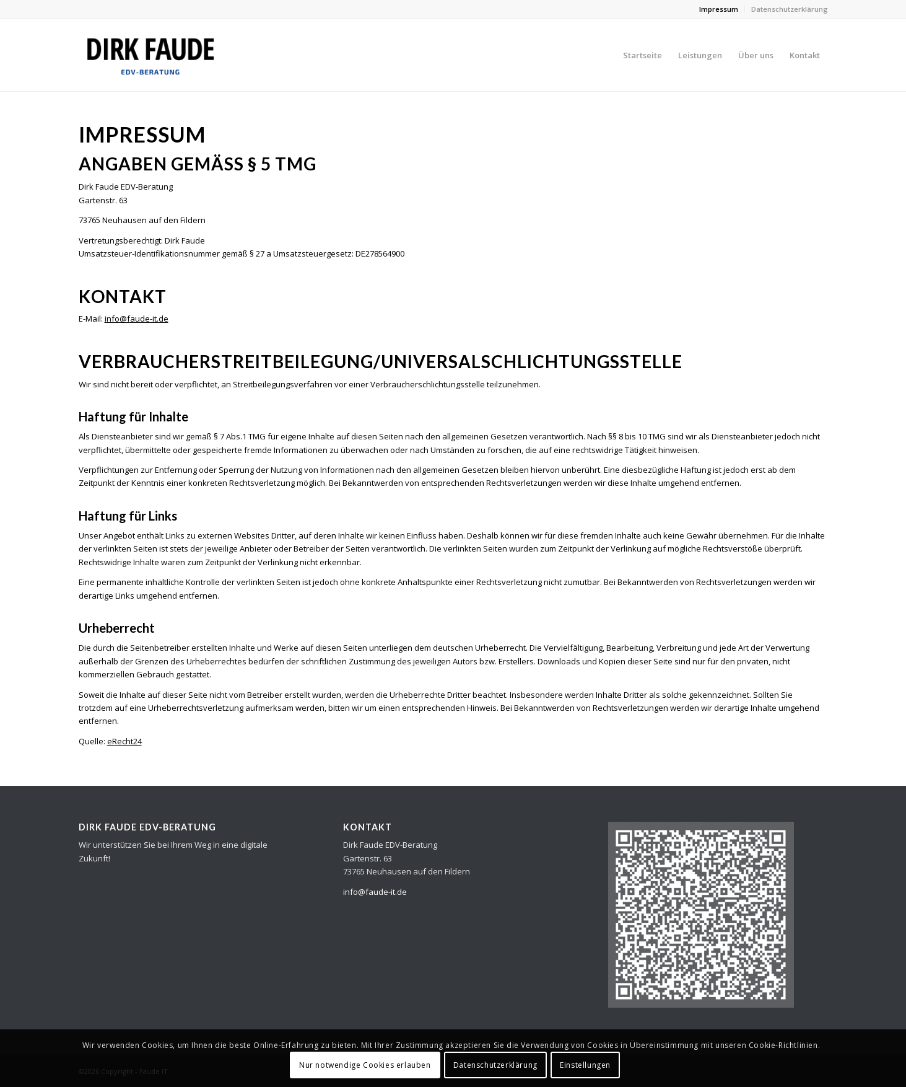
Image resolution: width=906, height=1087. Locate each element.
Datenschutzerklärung (789, 9)
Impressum (718, 9)
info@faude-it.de (136, 318)
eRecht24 (124, 741)
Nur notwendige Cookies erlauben (365, 1065)
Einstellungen (585, 1065)
